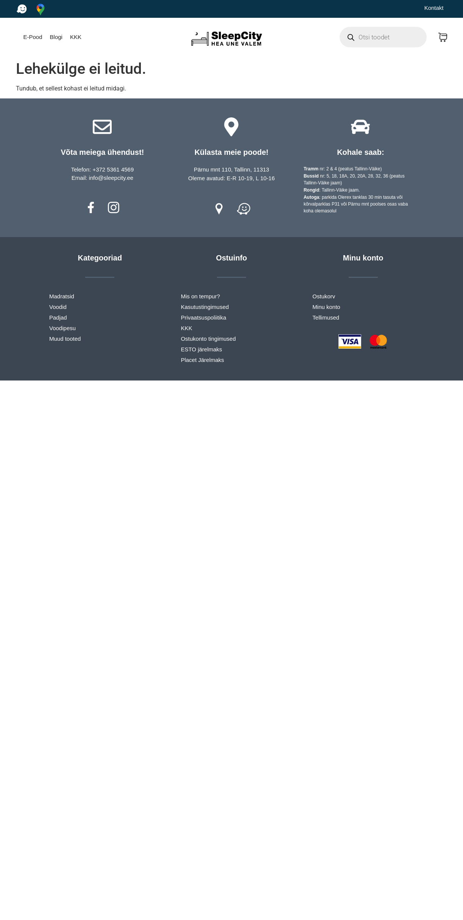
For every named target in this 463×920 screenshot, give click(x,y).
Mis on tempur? (200, 296)
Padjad (58, 317)
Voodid (58, 307)
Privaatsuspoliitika (203, 317)
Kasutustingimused (205, 307)
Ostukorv (323, 296)
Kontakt (434, 8)
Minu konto (326, 307)
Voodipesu (62, 328)
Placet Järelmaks (202, 360)
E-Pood (32, 37)
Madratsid (61, 296)
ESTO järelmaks (201, 349)
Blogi (56, 37)
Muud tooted (65, 338)
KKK (75, 37)
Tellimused (325, 317)
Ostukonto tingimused (208, 338)
